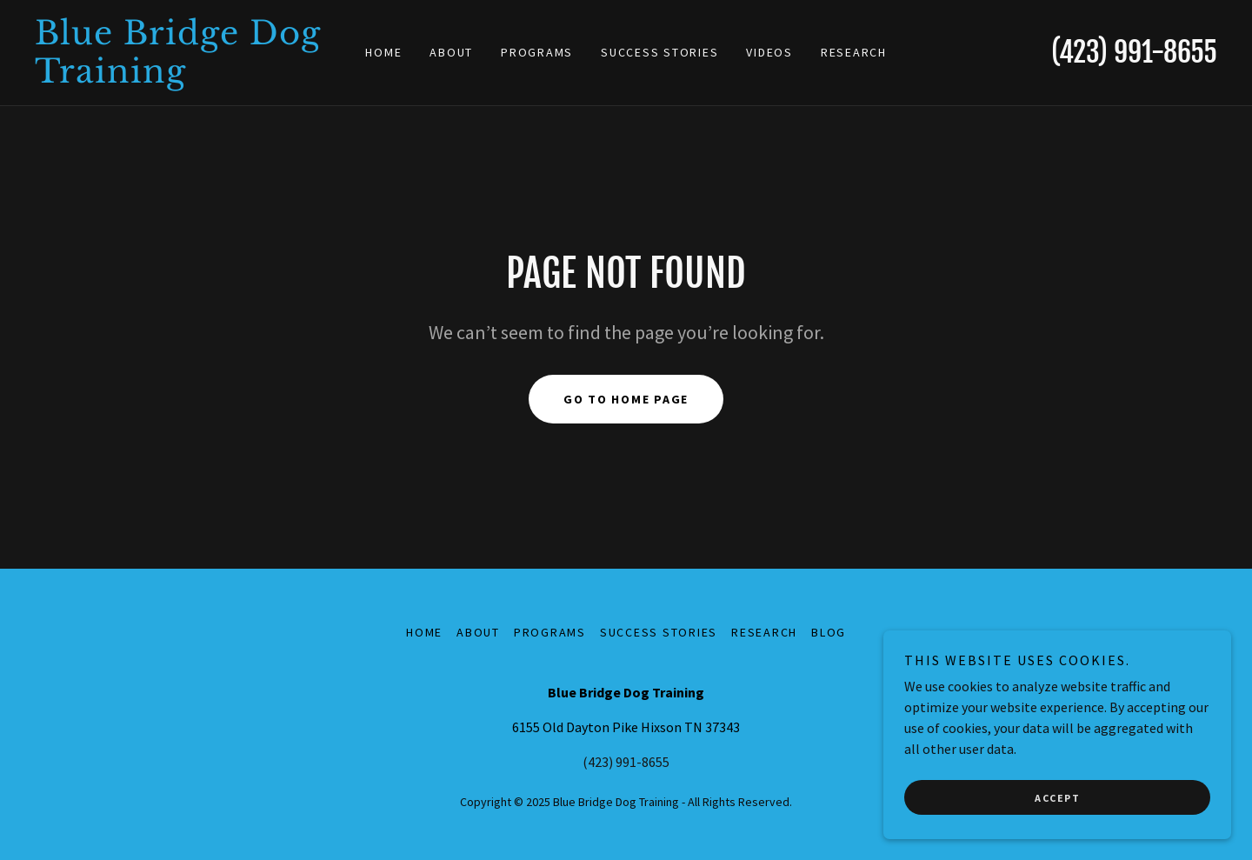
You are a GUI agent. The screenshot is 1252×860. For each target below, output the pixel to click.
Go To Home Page (626, 399)
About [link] (451, 52)
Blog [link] (828, 632)
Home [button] (424, 632)
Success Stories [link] (659, 52)
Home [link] (383, 52)
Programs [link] (537, 52)
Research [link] (854, 52)
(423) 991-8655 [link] (1134, 52)
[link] (182, 77)
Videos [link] (769, 52)
